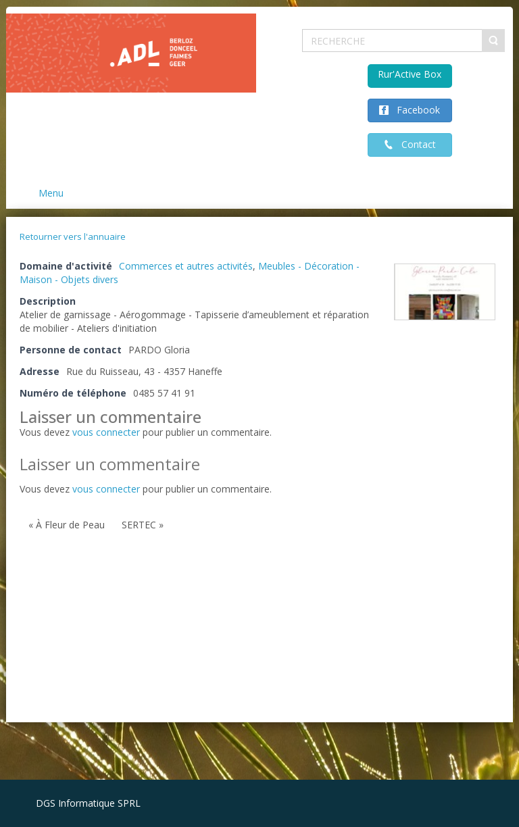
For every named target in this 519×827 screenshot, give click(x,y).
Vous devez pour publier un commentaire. (146, 488)
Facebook (414, 109)
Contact (414, 144)
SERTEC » (143, 524)
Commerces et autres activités (186, 265)
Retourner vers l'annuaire (73, 236)
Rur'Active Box (409, 74)
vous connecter (106, 432)
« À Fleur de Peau (66, 524)
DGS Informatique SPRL (88, 803)
